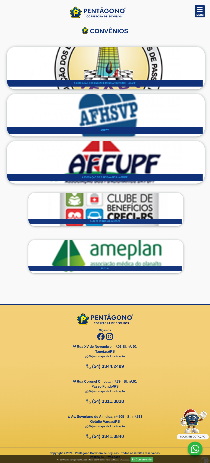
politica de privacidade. (120, 460)
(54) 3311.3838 (105, 401)
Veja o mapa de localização (106, 356)
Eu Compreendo (142, 459)
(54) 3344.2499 (105, 366)
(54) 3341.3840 (105, 436)
